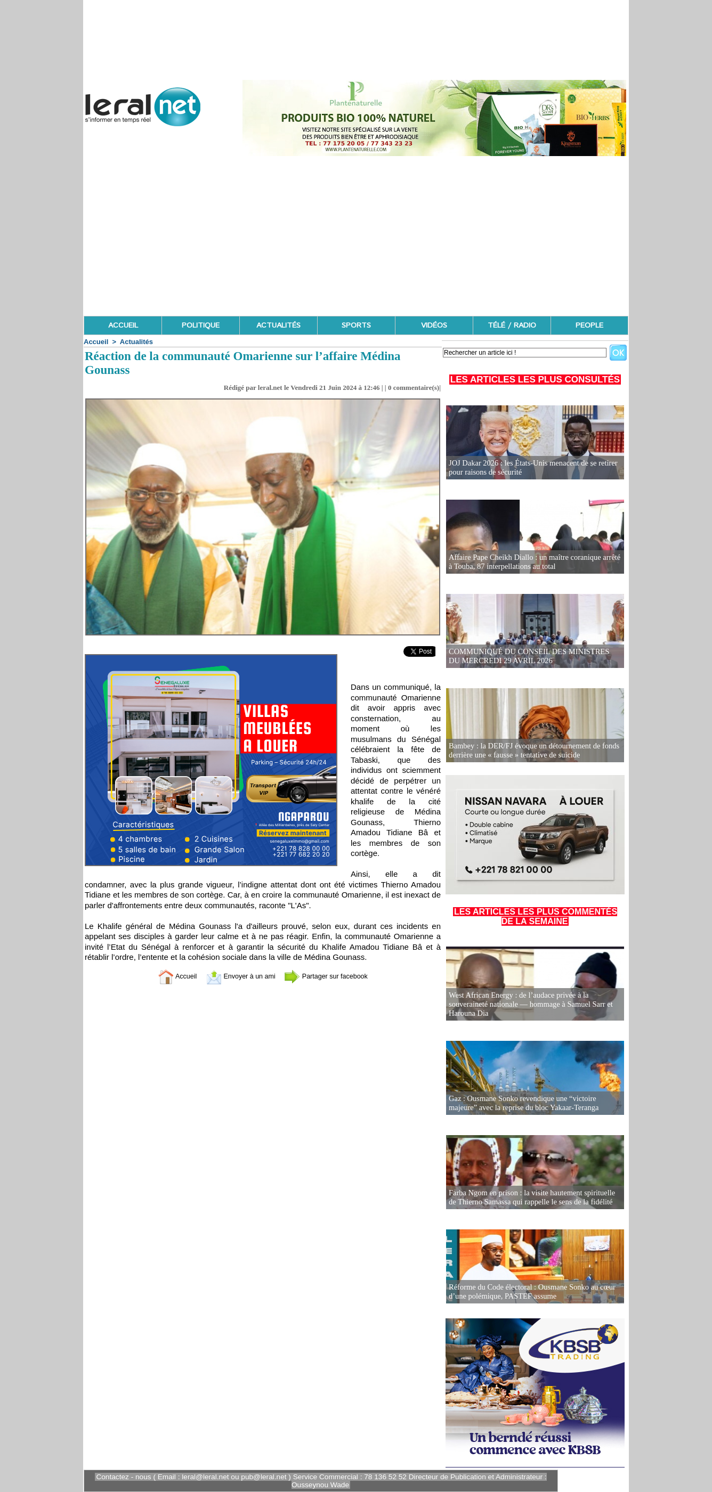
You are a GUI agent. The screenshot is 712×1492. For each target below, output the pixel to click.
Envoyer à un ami (236, 976)
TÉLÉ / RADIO (512, 325)
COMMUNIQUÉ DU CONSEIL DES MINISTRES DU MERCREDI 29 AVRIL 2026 (533, 656)
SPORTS (356, 325)
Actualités (136, 342)
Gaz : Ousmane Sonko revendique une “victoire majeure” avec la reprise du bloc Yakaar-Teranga (534, 1103)
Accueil (96, 342)
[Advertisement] (356, 236)
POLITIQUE (201, 325)
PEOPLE (589, 325)
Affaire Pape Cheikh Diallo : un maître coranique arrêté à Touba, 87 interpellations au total (534, 562)
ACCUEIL (123, 325)
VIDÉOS (434, 325)
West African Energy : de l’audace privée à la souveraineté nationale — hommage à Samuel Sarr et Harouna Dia (528, 1004)
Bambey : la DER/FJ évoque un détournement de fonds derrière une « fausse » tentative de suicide (531, 751)
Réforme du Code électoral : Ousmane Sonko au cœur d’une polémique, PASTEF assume (529, 1292)
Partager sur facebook (333, 976)
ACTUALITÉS (278, 325)
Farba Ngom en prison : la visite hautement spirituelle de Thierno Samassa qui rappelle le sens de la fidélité (533, 1197)
